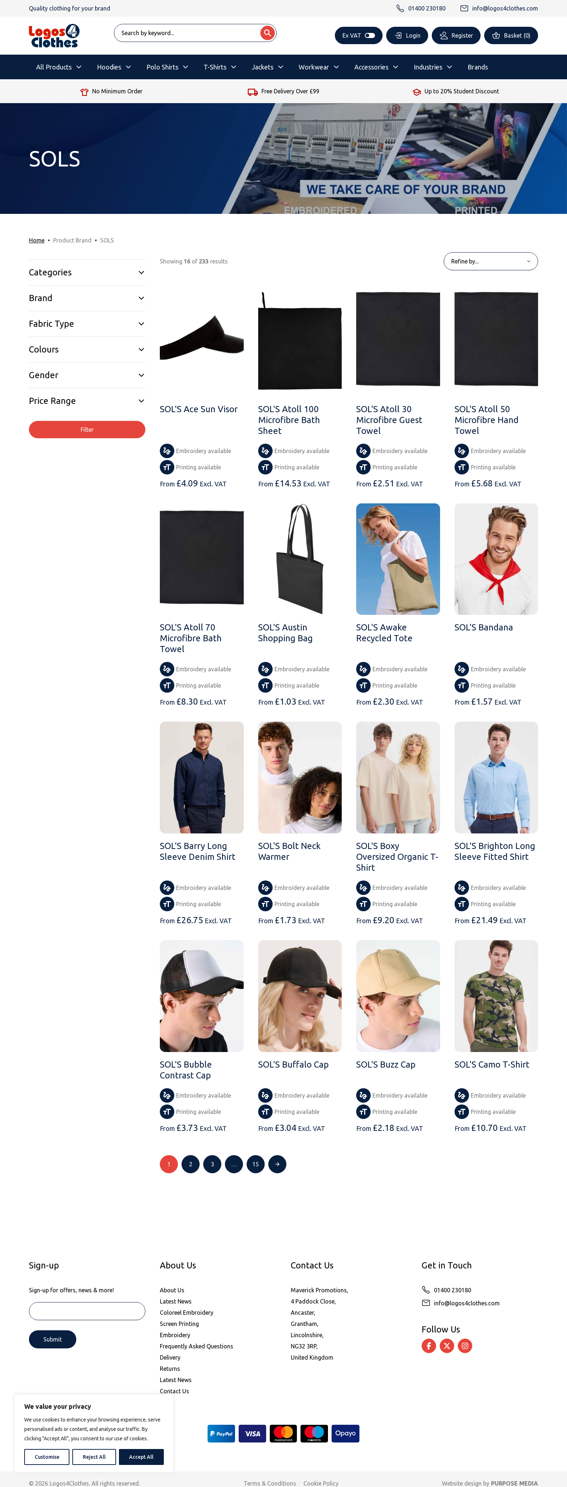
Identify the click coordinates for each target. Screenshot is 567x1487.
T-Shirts (215, 67)
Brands (478, 67)
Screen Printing (179, 1324)
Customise (47, 1457)
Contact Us (174, 1391)
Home (36, 240)
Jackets (262, 67)
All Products (54, 67)
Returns (170, 1368)
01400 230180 (452, 1290)
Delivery (170, 1357)
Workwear (314, 67)
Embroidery (175, 1335)
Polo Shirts (162, 67)
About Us (172, 1290)
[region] (94, 1433)
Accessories (371, 67)
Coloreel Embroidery (186, 1312)
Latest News (176, 1301)
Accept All (141, 1457)
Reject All (94, 1457)
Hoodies (109, 67)
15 (255, 1164)
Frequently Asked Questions (196, 1346)
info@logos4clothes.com (467, 1303)
